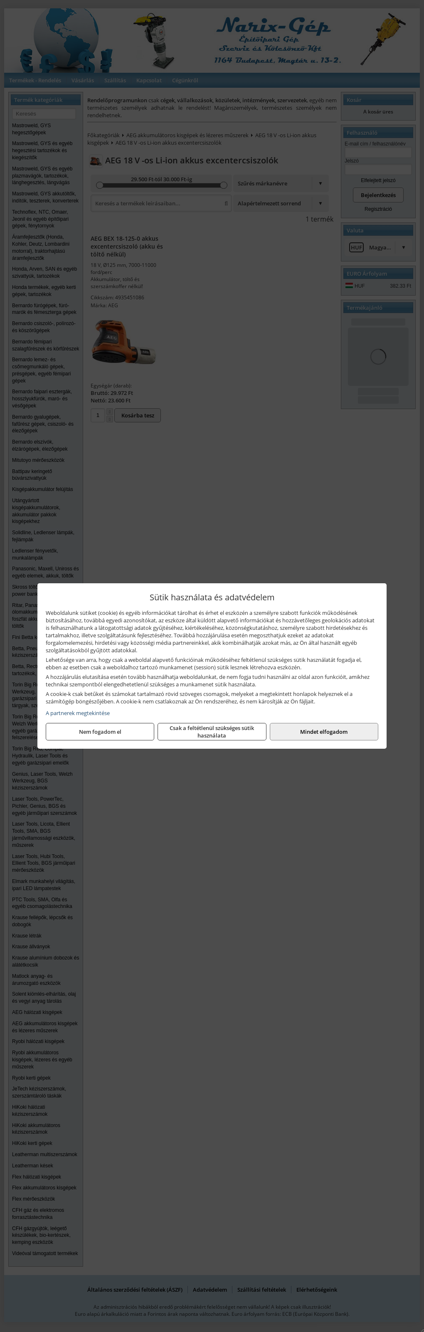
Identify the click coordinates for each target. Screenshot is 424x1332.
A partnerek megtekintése (78, 713)
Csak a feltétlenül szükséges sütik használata (212, 731)
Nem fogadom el (100, 731)
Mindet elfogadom (324, 731)
